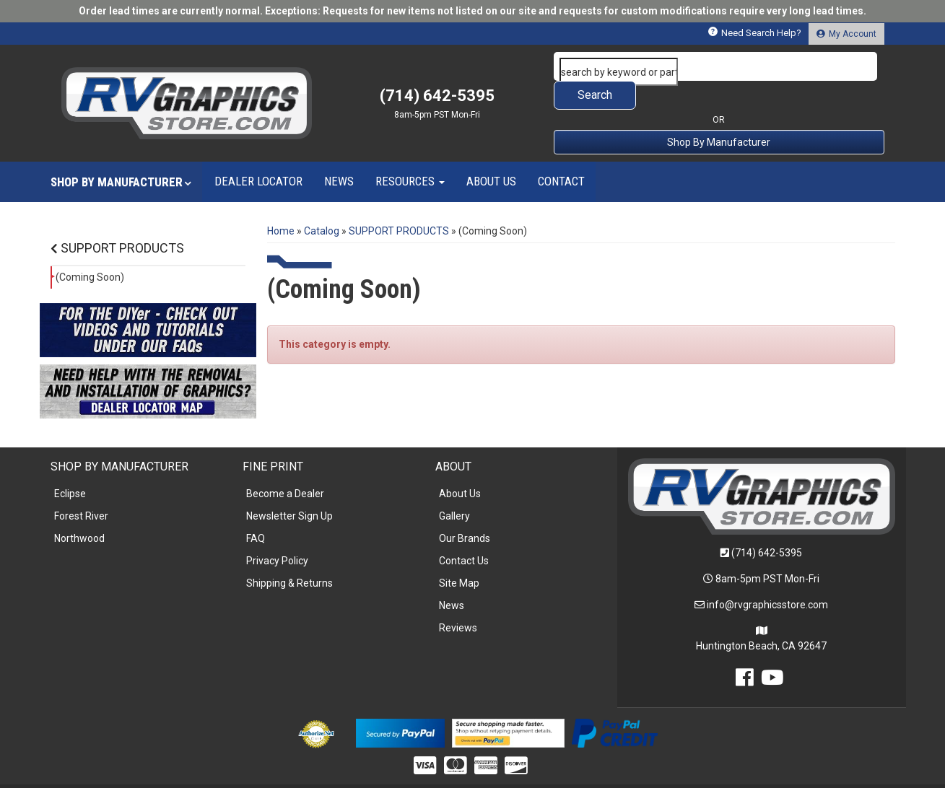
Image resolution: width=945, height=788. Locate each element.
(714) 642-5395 (766, 524)
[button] (719, 66)
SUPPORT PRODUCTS (117, 219)
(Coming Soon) (90, 248)
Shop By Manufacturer (718, 113)
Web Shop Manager (583, 771)
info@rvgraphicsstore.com (767, 576)
